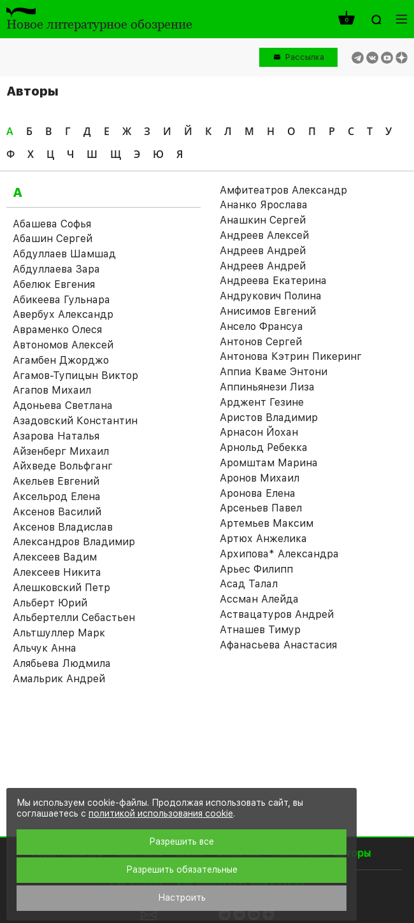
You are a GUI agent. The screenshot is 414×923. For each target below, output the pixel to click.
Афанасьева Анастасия (278, 645)
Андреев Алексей (264, 235)
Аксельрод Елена (57, 496)
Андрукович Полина (271, 296)
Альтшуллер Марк (59, 633)
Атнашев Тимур (260, 630)
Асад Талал (249, 584)
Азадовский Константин (75, 421)
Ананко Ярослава (264, 205)
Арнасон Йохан (259, 432)
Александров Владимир (74, 542)
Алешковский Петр (61, 588)
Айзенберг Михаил (61, 451)
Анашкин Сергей (263, 220)
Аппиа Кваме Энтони (273, 372)
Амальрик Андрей (59, 679)
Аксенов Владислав (63, 527)
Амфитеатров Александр (283, 190)
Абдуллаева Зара (56, 269)
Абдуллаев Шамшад (64, 254)
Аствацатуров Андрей (277, 614)
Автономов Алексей (63, 345)
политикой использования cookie (161, 813)
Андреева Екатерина (273, 281)
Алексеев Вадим (55, 557)
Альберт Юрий (50, 603)
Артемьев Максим (266, 523)
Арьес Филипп (256, 569)
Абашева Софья (52, 224)
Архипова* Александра (279, 554)
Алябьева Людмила (62, 663)
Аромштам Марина (269, 463)
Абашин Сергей (52, 239)
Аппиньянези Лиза (267, 387)
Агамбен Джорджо (61, 360)
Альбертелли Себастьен (74, 618)
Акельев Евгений (56, 481)
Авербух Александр (63, 314)
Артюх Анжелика (263, 539)
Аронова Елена (258, 493)
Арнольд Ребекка (264, 447)
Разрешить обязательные (182, 869)
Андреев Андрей (263, 251)
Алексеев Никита (57, 572)
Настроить (182, 897)
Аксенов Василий (57, 512)
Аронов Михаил (259, 478)
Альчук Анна (44, 648)
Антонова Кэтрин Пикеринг (291, 356)
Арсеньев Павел (261, 508)
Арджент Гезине (262, 402)
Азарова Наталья (56, 436)
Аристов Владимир (269, 417)
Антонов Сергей (261, 342)
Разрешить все (181, 841)
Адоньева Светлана (63, 405)
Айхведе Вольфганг (63, 466)
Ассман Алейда (259, 599)
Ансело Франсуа (261, 326)
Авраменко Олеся (57, 330)
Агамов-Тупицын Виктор (75, 375)
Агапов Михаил (52, 390)
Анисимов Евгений (268, 311)
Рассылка (304, 57)
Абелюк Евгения (54, 284)
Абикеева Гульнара (61, 300)
